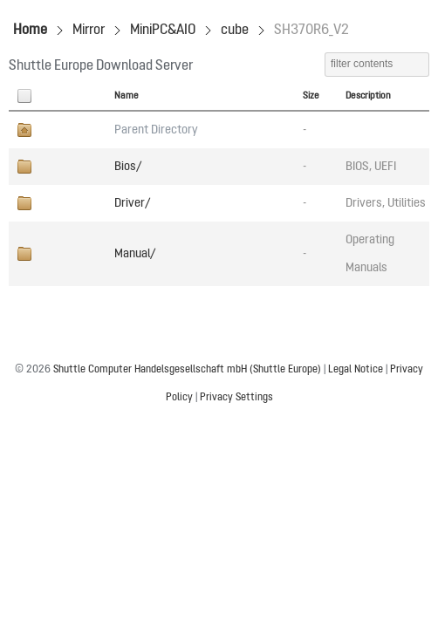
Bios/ (127, 166)
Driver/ (132, 203)
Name (126, 96)
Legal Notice (355, 370)
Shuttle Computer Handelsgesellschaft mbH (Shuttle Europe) (187, 370)
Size (311, 96)
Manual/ (134, 254)
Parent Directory (156, 130)
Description (368, 96)
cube (235, 31)
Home (30, 31)
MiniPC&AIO (162, 31)
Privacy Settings (236, 397)
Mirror (88, 31)
